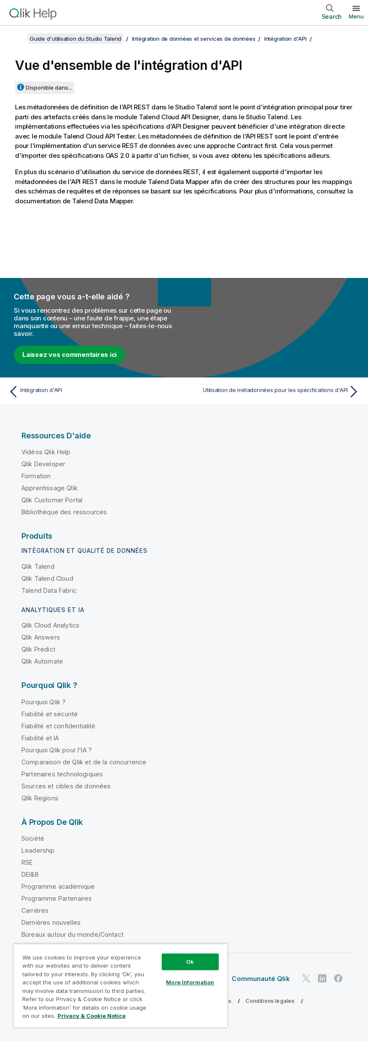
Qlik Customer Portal (51, 500)
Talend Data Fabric (49, 590)
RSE (27, 862)
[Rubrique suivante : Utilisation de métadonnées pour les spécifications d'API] (274, 391)
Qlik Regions (39, 798)
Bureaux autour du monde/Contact (72, 934)
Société (32, 838)
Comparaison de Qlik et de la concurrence (83, 762)
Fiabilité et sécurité (49, 714)
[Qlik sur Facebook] (338, 978)
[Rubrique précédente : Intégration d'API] (93, 391)
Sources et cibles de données (66, 786)
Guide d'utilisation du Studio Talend (75, 38)
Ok (190, 961)
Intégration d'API (285, 38)
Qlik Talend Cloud (47, 578)
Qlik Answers (40, 637)
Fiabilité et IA (40, 738)
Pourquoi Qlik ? (43, 702)
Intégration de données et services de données (194, 38)
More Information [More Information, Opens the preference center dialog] (190, 982)
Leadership (38, 850)
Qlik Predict (38, 649)
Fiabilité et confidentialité (58, 726)
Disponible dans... (49, 87)
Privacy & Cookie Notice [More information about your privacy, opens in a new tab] (91, 1015)
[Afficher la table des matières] (17, 38)
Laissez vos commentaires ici (69, 354)
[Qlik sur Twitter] (306, 978)
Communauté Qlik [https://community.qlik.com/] (261, 979)
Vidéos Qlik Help (46, 452)
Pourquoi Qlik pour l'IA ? (56, 750)
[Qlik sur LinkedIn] (322, 978)
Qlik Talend (37, 566)
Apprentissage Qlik (49, 488)
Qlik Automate (42, 661)
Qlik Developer (43, 464)
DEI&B (30, 874)
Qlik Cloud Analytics (50, 625)
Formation (36, 476)
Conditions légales (269, 1001)
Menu (356, 16)
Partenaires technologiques (62, 774)
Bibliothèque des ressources (64, 512)
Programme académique (58, 886)
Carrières (34, 910)
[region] (120, 985)
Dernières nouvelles (51, 922)
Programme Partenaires (56, 898)
